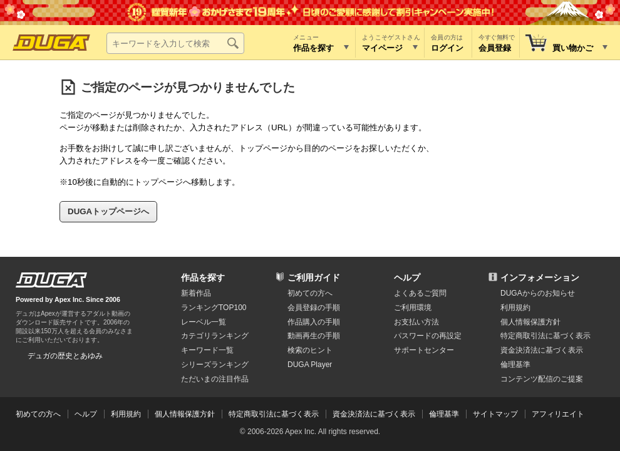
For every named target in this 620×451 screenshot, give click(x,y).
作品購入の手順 (313, 322)
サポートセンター (424, 350)
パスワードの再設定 (428, 335)
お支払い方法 (416, 322)
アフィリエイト (558, 414)
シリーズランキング (215, 364)
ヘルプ (407, 277)
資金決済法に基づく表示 (374, 414)
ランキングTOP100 (213, 307)
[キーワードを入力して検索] (175, 43)
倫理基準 (515, 364)
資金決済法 (541, 350)
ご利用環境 (412, 307)
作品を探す (203, 277)
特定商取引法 (545, 335)
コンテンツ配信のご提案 (541, 379)
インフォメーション (539, 277)
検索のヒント (310, 350)
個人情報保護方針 (530, 322)
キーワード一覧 (207, 350)
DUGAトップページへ (108, 211)
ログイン (447, 48)
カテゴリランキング (215, 335)
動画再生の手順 (313, 335)
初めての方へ (310, 293)
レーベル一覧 (203, 322)
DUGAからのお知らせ (537, 293)
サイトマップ (495, 414)
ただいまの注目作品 (215, 379)
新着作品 (196, 293)
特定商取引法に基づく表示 (274, 414)
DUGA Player (309, 364)
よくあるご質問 (420, 293)
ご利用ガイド (313, 277)
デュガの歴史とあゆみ (65, 355)
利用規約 (515, 307)
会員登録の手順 (313, 307)
